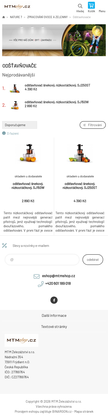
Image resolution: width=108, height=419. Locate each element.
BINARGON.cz (62, 411)
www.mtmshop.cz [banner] (17, 7)
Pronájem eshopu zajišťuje (33, 411)
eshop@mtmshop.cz (58, 275)
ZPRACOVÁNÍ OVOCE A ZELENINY (47, 17)
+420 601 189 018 (58, 283)
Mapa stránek (83, 411)
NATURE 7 (16, 17)
